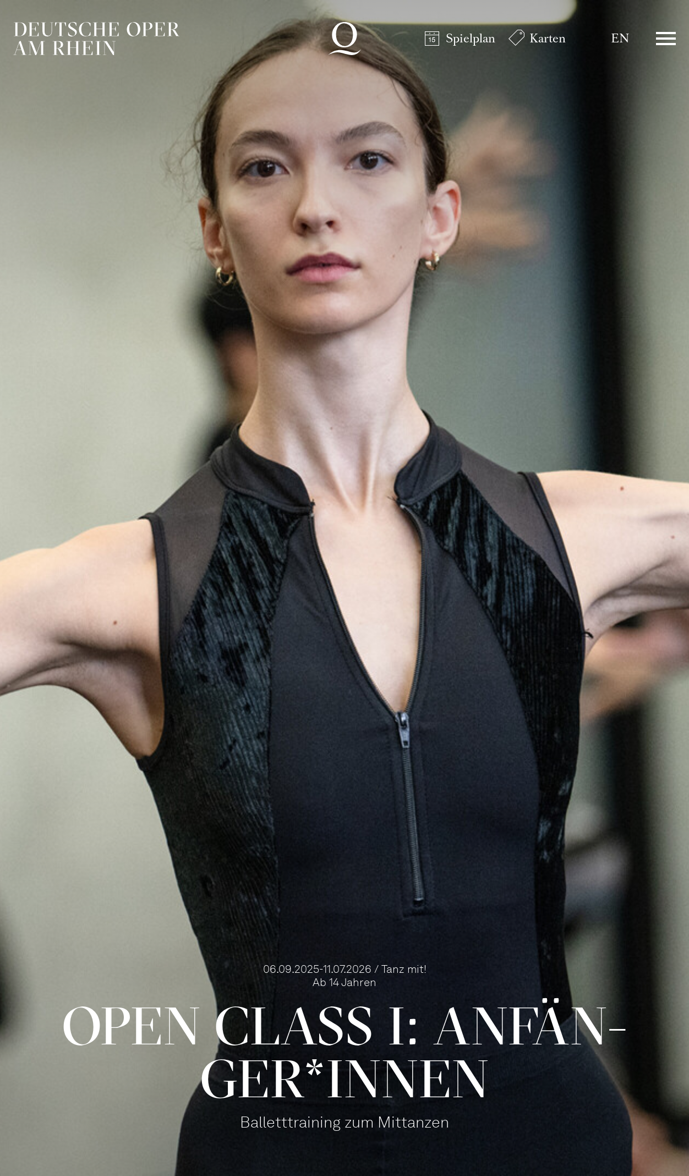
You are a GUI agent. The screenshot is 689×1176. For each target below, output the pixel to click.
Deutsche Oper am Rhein (96, 38)
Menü (666, 38)
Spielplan (470, 38)
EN (620, 38)
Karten (547, 38)
